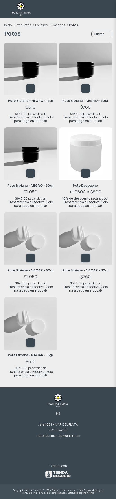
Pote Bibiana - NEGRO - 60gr (30, 185)
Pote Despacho (85, 185)
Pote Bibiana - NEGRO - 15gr (30, 101)
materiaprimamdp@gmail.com (58, 435)
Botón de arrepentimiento (81, 492)
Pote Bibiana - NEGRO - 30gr (85, 101)
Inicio (10, 25)
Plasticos (60, 25)
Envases (43, 25)
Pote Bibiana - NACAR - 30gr (85, 270)
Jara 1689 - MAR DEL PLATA (58, 424)
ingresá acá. (59, 492)
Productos (25, 25)
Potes (73, 25)
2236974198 (58, 430)
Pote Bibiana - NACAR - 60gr (30, 270)
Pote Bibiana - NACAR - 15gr (30, 355)
